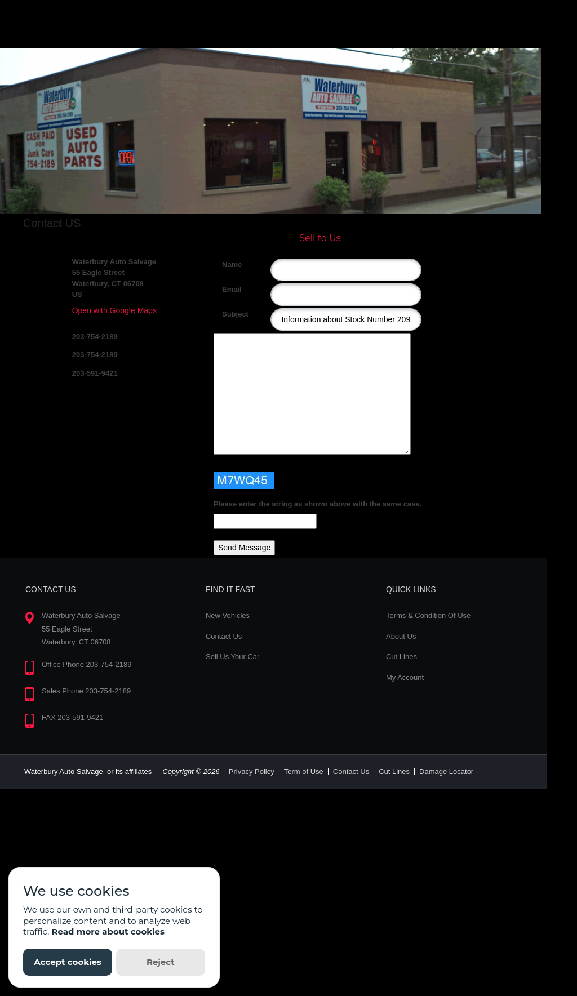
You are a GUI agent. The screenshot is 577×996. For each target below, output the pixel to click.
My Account (405, 677)
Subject (226, 314)
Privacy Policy (251, 771)
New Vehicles (228, 615)
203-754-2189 (95, 336)
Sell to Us (319, 238)
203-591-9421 (95, 373)
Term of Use (303, 771)
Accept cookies (67, 962)
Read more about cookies (108, 931)
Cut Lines (401, 656)
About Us (401, 636)
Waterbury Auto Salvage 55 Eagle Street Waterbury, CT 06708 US (114, 278)
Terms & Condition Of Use (428, 615)
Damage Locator (446, 771)
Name (226, 264)
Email (226, 289)
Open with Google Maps (114, 310)
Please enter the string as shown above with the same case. (317, 504)
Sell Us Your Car (232, 656)
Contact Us (224, 636)
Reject (161, 962)
